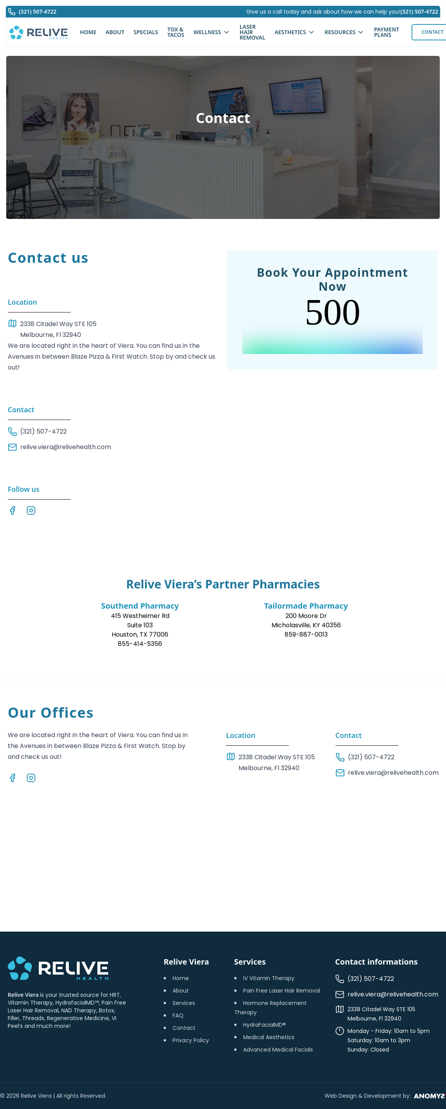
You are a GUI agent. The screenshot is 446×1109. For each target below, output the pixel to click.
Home (181, 978)
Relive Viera (24, 994)
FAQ (178, 1015)
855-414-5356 (140, 643)
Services (184, 1003)
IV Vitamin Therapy (268, 978)
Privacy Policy (191, 1040)
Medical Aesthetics (268, 1037)
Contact (184, 1028)
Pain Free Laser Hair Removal (281, 990)
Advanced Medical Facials (278, 1049)
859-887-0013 (306, 634)
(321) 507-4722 (418, 13)
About (181, 990)
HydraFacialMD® (264, 1025)
